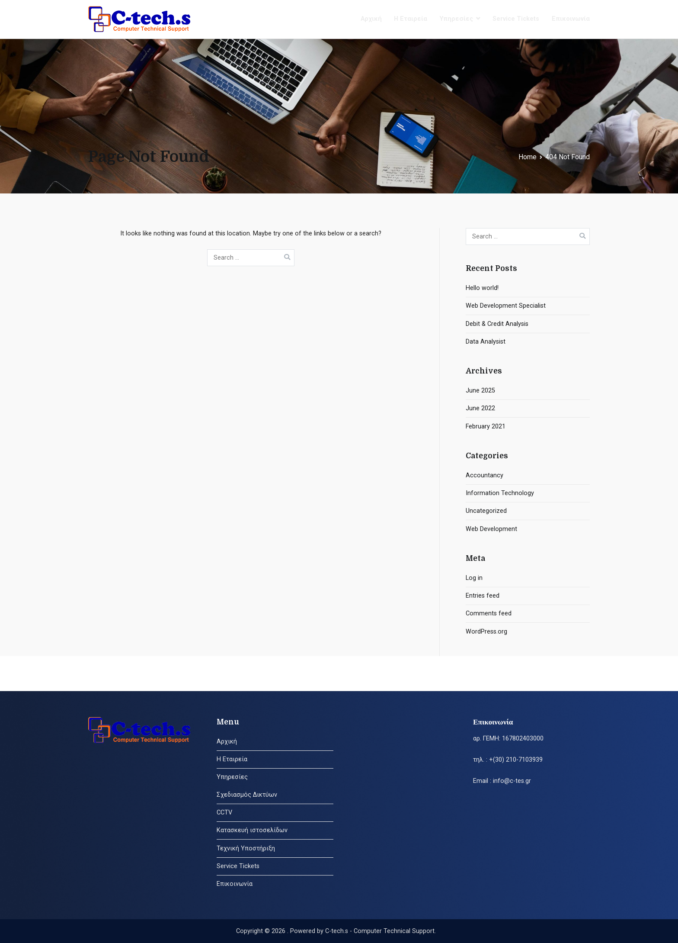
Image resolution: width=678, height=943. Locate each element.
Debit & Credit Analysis (497, 324)
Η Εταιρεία (410, 19)
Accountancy (484, 475)
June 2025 (480, 390)
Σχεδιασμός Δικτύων (247, 794)
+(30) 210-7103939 (516, 759)
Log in (474, 578)
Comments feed (489, 613)
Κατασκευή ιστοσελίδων (252, 830)
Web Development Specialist (506, 305)
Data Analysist (485, 341)
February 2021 (485, 426)
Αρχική (371, 19)
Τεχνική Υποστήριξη (246, 848)
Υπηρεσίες (456, 19)
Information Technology (500, 493)
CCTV (224, 812)
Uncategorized (486, 511)
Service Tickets (516, 19)
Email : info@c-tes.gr (502, 781)
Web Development (491, 529)
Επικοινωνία (571, 19)
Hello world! (482, 288)
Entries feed (482, 595)
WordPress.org (486, 631)
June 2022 (480, 408)
